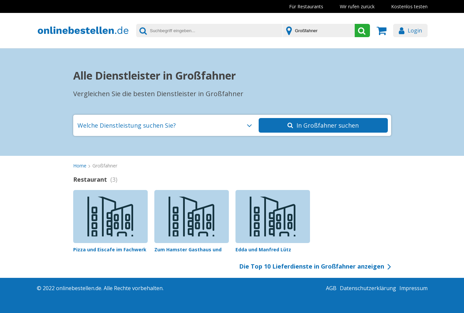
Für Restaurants (306, 6)
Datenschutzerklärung (368, 288)
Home (79, 165)
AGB (331, 288)
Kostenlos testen (409, 6)
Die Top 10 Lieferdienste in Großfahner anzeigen (311, 266)
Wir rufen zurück (357, 6)
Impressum (413, 288)
